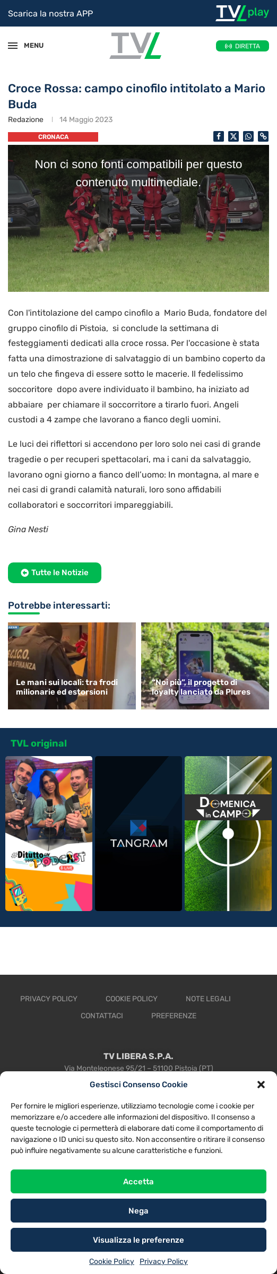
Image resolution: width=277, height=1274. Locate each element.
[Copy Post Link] (263, 136)
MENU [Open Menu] (28, 45)
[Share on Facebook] (218, 136)
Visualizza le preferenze (138, 1240)
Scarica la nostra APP (50, 13)
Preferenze (173, 1015)
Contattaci (102, 1015)
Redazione (26, 119)
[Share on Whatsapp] (248, 136)
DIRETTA (247, 46)
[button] (261, 1084)
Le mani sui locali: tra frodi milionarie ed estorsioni (67, 687)
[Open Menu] (13, 45)
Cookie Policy (111, 1261)
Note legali (208, 998)
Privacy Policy (164, 1261)
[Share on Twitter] (233, 136)
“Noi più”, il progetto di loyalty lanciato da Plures (201, 687)
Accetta (138, 1181)
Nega (138, 1211)
